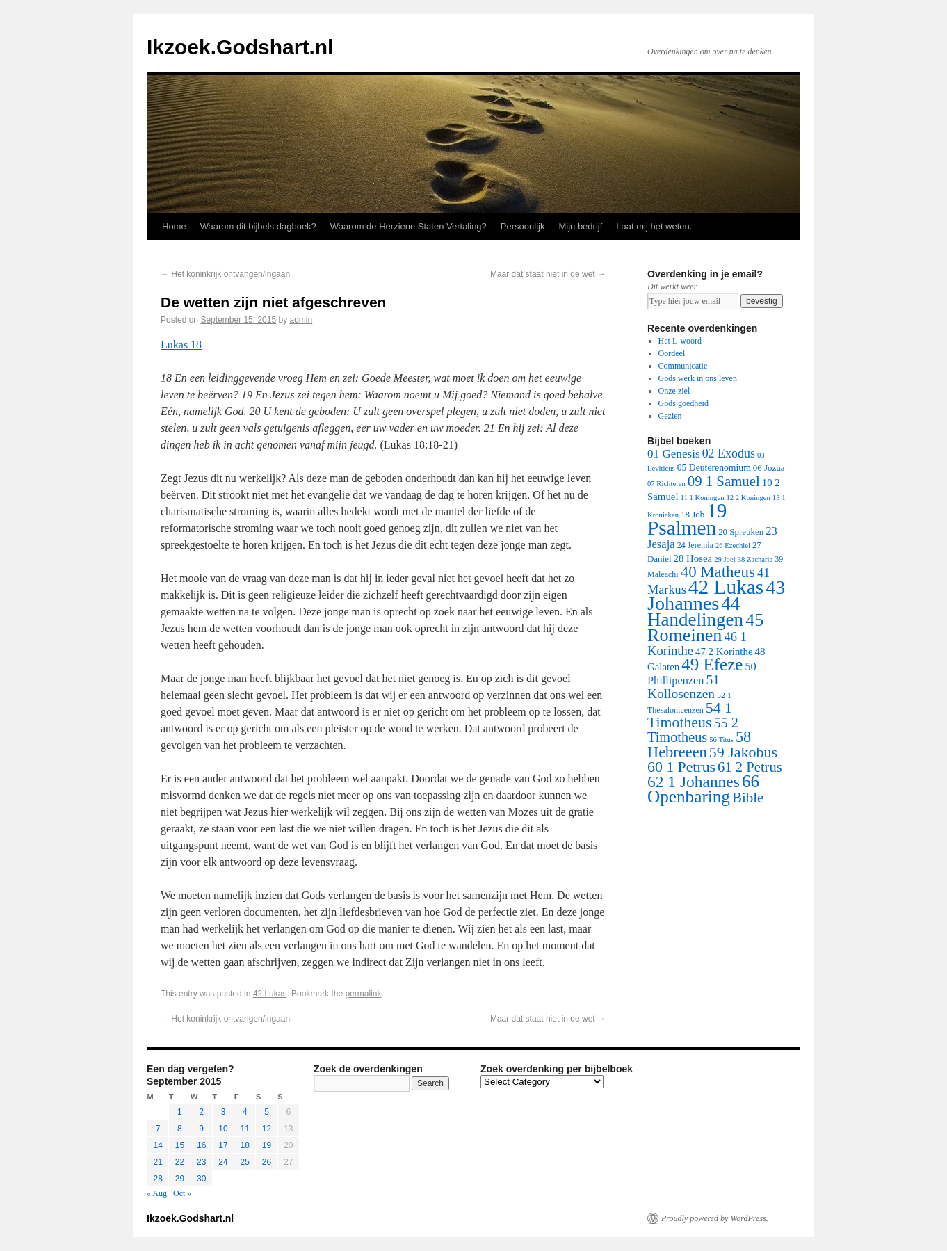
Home (174, 226)
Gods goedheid (683, 403)
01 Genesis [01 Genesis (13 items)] (673, 453)
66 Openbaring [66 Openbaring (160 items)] (703, 789)
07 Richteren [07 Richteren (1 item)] (666, 483)
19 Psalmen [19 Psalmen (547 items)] (687, 519)
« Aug (157, 1193)
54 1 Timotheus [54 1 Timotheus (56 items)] (689, 715)
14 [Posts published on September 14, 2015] (157, 1145)
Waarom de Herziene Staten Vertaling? (408, 226)
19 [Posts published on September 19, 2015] (266, 1145)
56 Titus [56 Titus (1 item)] (721, 739)
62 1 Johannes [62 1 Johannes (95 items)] (693, 782)
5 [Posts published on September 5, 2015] (266, 1112)
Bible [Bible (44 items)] (747, 797)
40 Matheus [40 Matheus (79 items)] (718, 572)
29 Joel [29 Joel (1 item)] (725, 559)
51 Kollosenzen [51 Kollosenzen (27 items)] (683, 686)
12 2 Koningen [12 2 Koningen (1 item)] (748, 497)
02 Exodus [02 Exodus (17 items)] (728, 453)
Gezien (670, 416)
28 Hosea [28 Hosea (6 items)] (693, 558)
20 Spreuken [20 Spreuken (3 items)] (740, 531)
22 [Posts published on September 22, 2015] (179, 1162)
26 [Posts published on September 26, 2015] (266, 1162)
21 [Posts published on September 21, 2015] (157, 1162)
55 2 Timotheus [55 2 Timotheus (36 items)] (692, 730)
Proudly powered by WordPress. (714, 1218)
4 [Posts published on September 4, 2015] (245, 1112)
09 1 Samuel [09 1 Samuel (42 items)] (724, 481)
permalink (363, 994)
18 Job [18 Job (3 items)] (692, 514)
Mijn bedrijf (580, 226)
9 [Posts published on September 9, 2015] (201, 1128)
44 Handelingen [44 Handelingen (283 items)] (695, 611)
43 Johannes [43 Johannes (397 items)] (716, 595)
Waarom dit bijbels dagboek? (258, 226)
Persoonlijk (523, 226)
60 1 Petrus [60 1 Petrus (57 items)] (681, 767)
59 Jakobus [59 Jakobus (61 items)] (743, 752)
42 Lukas (270, 994)
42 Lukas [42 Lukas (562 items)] (725, 587)
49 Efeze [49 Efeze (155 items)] (712, 664)
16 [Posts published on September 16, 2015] (201, 1145)
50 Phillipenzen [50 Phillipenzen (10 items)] (701, 673)
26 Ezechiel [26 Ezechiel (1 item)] (732, 545)
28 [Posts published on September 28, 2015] (157, 1179)
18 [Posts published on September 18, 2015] (245, 1145)
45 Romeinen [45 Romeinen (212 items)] (705, 627)
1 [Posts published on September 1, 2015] (179, 1112)
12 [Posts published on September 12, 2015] (266, 1128)
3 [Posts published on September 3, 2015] (223, 1112)
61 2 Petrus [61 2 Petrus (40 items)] (750, 767)
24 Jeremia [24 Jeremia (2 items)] (695, 545)
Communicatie (683, 366)
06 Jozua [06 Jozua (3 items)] (769, 467)
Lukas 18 (181, 344)
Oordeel (672, 353)
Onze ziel (674, 391)
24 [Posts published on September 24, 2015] (222, 1162)
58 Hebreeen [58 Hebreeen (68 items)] (699, 744)
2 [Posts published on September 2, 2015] (201, 1112)
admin (301, 320)
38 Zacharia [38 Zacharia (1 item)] (755, 559)
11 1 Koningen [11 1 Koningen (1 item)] (703, 497)
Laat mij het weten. (654, 226)
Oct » (182, 1193)
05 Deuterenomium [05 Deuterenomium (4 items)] (714, 467)
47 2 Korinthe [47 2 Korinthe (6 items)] (723, 651)
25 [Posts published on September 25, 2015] (245, 1162)
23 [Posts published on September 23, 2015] (201, 1162)
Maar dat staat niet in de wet (548, 274)
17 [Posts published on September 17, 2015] (222, 1145)
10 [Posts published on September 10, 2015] (222, 1128)
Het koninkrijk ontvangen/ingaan (225, 274)
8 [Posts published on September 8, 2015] (179, 1128)
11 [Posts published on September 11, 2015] (245, 1128)
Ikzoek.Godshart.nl (240, 46)
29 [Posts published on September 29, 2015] (179, 1179)
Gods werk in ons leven (697, 378)
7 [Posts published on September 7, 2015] (158, 1128)
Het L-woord (680, 341)
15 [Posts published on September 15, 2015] (179, 1145)
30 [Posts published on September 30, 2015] (201, 1179)
